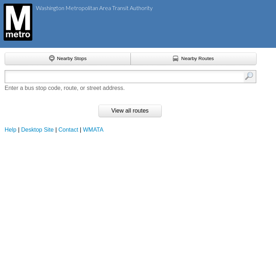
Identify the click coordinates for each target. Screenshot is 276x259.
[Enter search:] (112, 76)
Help (11, 130)
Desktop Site (37, 130)
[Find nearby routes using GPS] (194, 59)
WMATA (93, 130)
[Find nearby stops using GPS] (68, 59)
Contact (68, 130)
